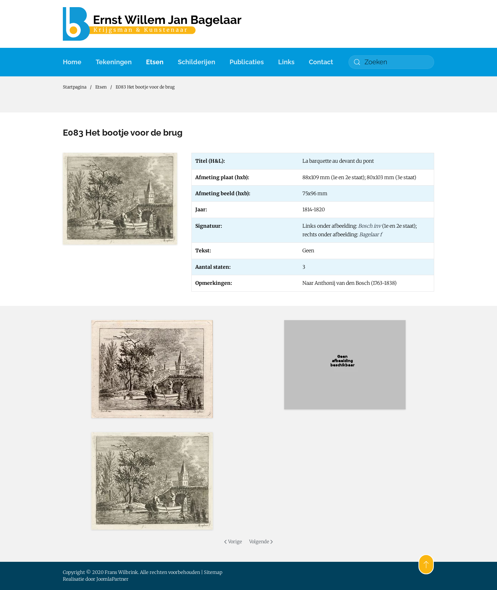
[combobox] (391, 62)
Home (72, 62)
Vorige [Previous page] (233, 542)
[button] (152, 369)
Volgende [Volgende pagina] (261, 542)
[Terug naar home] (152, 24)
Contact (321, 62)
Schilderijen (196, 62)
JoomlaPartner (112, 579)
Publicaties (247, 62)
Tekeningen (114, 62)
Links (286, 62)
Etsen (155, 62)
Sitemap (213, 572)
